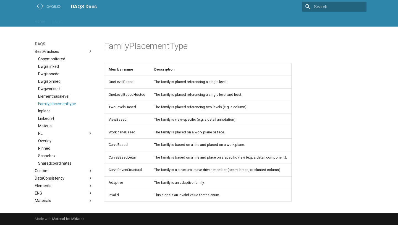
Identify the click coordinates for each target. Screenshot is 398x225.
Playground (164, 20)
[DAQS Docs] (48, 6)
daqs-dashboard (110, 20)
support (187, 20)
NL (145, 20)
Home (40, 20)
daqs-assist (79, 20)
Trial (204, 20)
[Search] (334, 7)
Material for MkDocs (68, 219)
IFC (134, 20)
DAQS (57, 20)
